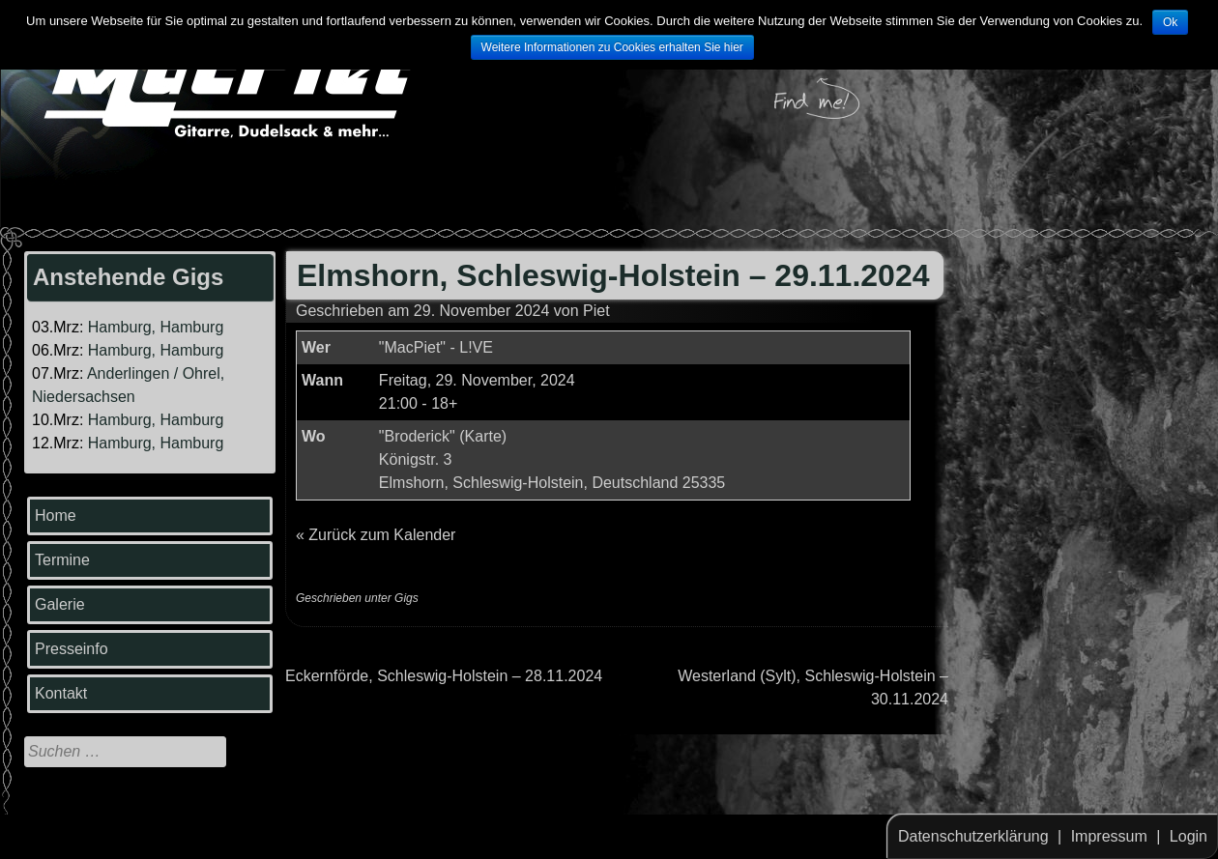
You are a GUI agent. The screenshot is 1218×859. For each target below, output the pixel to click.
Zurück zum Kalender (381, 535)
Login (1188, 836)
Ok (1170, 22)
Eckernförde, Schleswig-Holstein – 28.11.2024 (443, 676)
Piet (596, 310)
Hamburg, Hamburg (156, 327)
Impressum (1109, 836)
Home (55, 515)
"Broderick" (417, 436)
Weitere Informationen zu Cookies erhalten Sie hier (612, 47)
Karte (483, 436)
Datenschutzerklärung (973, 836)
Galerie (60, 604)
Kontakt (61, 693)
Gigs (406, 598)
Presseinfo (71, 649)
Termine (62, 560)
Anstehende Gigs (128, 277)
